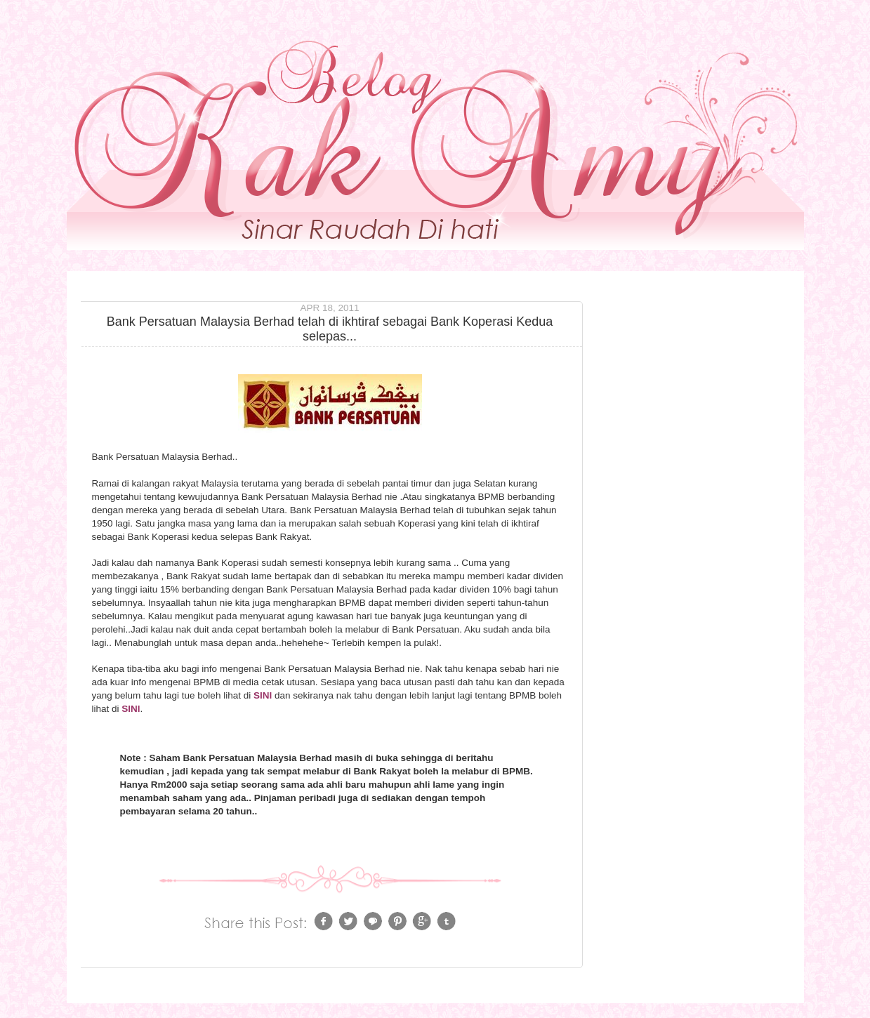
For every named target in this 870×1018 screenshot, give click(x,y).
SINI (262, 695)
